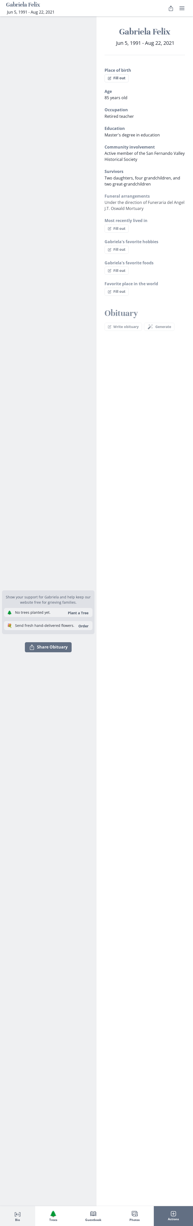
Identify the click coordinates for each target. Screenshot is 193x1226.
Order (83, 626)
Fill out (116, 78)
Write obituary (123, 326)
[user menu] (182, 8)
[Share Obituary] (171, 8)
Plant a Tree (78, 612)
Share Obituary (48, 647)
